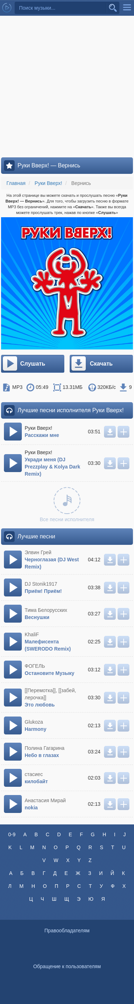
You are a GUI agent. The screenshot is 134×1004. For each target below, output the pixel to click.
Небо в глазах (42, 755)
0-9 (11, 834)
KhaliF (32, 634)
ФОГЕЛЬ (35, 666)
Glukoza (34, 722)
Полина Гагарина (44, 748)
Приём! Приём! (43, 591)
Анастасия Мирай (45, 800)
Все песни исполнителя (67, 504)
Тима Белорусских (46, 610)
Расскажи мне (42, 435)
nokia (31, 807)
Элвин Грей (38, 552)
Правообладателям (66, 930)
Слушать (23, 364)
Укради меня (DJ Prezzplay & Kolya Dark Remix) (52, 467)
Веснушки (37, 617)
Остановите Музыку (49, 673)
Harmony (35, 729)
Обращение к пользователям (67, 966)
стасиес (34, 774)
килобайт (36, 781)
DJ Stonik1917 (41, 584)
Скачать (91, 364)
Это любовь (40, 705)
